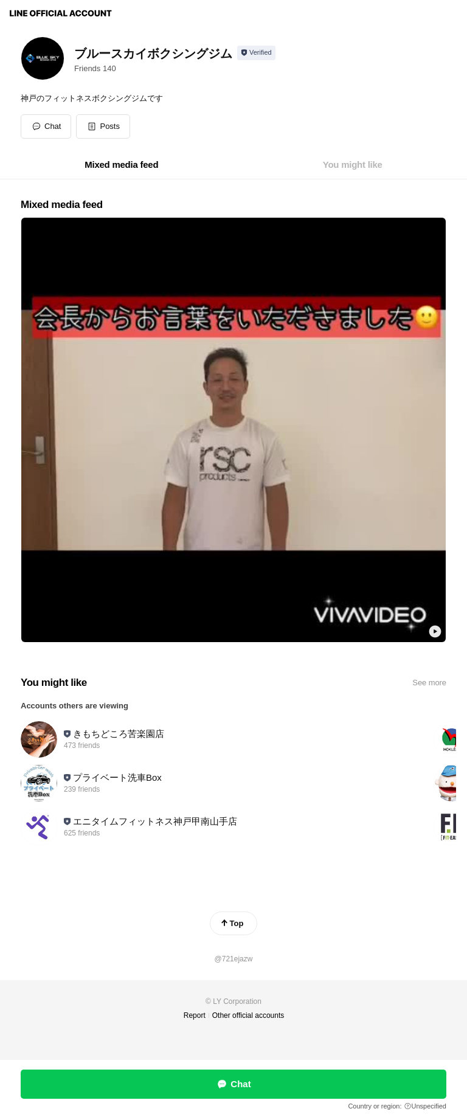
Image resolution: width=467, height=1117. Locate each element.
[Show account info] (256, 53)
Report (195, 1015)
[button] (103, 126)
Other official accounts (248, 1015)
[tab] (121, 164)
